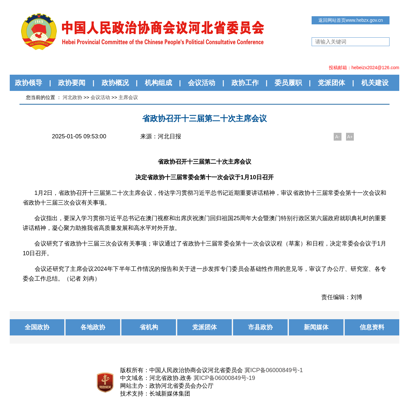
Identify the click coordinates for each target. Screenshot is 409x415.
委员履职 (288, 82)
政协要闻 (71, 82)
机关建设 (375, 82)
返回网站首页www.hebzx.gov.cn (350, 20)
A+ (350, 136)
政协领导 (28, 82)
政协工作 (245, 82)
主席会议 (128, 97)
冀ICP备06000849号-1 (273, 370)
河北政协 (72, 97)
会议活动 (201, 82)
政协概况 (115, 82)
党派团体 (331, 82)
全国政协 (37, 327)
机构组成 (158, 82)
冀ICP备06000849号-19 (224, 378)
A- (337, 136)
